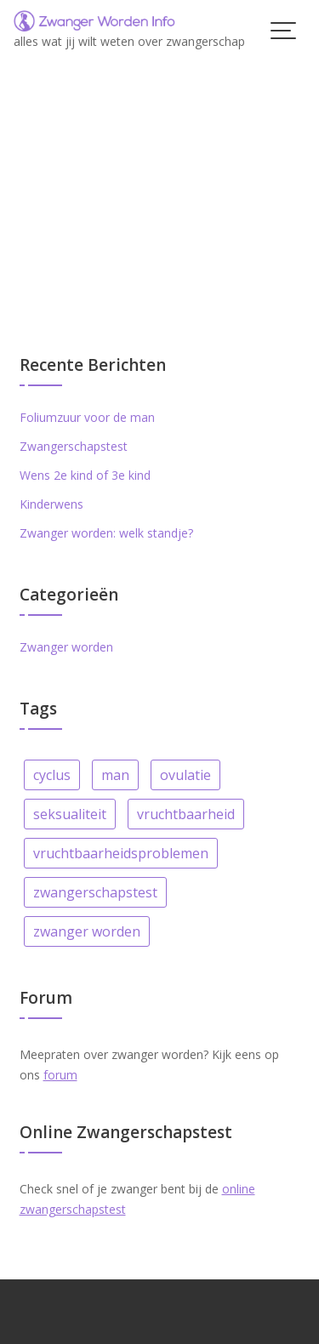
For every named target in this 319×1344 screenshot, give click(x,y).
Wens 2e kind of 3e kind (85, 475)
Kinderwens (51, 504)
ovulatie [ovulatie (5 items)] (185, 775)
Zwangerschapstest (74, 446)
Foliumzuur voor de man (87, 417)
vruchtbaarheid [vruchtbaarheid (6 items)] (186, 814)
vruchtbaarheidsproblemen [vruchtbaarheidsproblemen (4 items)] (120, 853)
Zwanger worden (66, 647)
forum (60, 1075)
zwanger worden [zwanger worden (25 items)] (86, 931)
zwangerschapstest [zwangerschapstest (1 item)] (95, 892)
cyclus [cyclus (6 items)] (52, 775)
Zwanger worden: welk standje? (106, 533)
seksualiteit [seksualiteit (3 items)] (69, 814)
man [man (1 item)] (115, 775)
